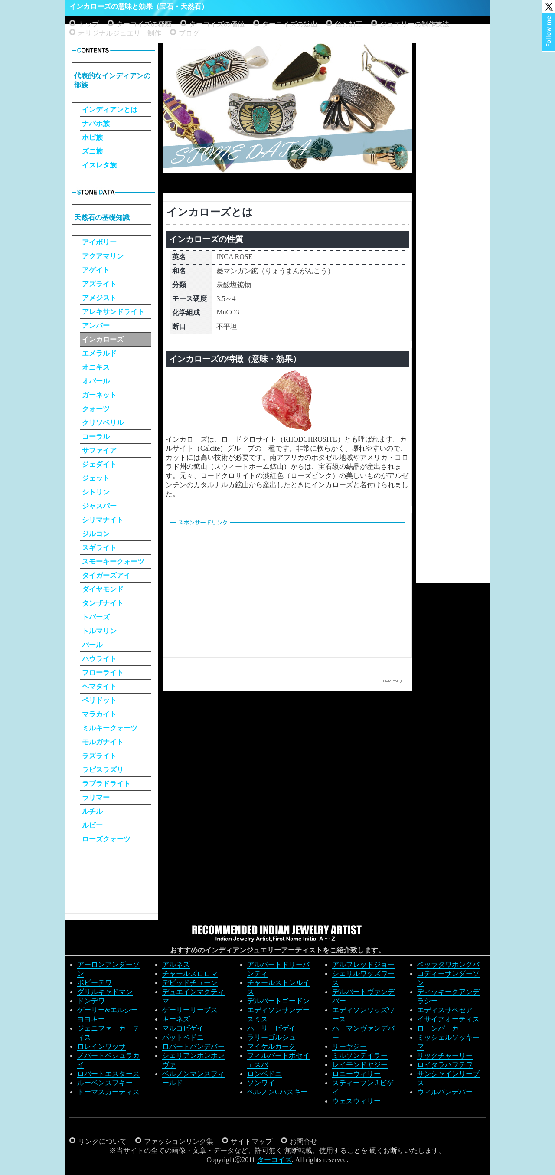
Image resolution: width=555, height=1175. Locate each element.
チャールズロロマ (190, 973)
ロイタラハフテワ (445, 1064)
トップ (88, 24)
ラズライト (99, 755)
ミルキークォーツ (109, 728)
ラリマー (96, 797)
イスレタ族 (99, 165)
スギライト (99, 547)
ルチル (92, 811)
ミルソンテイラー (360, 1055)
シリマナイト (103, 520)
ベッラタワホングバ (448, 964)
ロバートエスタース (108, 1073)
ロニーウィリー (356, 1073)
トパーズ (96, 617)
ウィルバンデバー (445, 1092)
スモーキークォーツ (113, 561)
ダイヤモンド (103, 589)
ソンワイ (261, 1083)
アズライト (99, 284)
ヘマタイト (99, 686)
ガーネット (99, 395)
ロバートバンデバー (193, 1046)
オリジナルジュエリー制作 (119, 33)
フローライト (103, 672)
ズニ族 (92, 151)
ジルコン (96, 533)
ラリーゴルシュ (271, 1037)
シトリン (96, 492)
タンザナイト (103, 603)
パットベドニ (183, 1037)
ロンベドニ (264, 1073)
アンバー (96, 325)
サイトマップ (251, 1141)
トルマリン (99, 631)
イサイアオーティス (448, 1019)
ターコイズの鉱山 (289, 24)
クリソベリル (103, 422)
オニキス (96, 367)
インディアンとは (109, 109)
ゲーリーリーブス (190, 1010)
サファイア (99, 450)
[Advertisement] (287, 181)
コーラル (96, 436)
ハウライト (99, 658)
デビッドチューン (190, 982)
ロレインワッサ (101, 1046)
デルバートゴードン (278, 1001)
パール (92, 644)
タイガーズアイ (106, 575)
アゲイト (96, 270)
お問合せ (303, 1141)
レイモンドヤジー (360, 1064)
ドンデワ (91, 1001)
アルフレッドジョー (363, 964)
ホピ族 (92, 137)
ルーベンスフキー (105, 1083)
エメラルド (99, 353)
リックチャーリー (445, 1055)
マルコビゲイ (183, 1028)
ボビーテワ (94, 982)
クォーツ (96, 408)
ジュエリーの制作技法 (414, 24)
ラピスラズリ (103, 769)
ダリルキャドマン (105, 991)
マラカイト (99, 714)
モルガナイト (103, 742)
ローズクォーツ (106, 839)
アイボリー (99, 242)
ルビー (92, 825)
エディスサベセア (445, 1010)
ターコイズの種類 (144, 24)
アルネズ (176, 964)
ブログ (189, 33)
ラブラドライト (106, 783)
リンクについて (102, 1141)
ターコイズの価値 (217, 24)
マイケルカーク (271, 1046)
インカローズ (103, 339)
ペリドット (99, 700)
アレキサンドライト (113, 311)
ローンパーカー (441, 1028)
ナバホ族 (96, 123)
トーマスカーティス (108, 1092)
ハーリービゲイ (271, 1028)
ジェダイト (99, 464)
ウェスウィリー (356, 1101)
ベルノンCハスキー (277, 1092)
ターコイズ (274, 1159)
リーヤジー (349, 1046)
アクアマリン (103, 256)
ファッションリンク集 (178, 1141)
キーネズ (176, 1019)
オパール (96, 381)
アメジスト (99, 297)
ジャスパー (99, 506)
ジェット (96, 478)
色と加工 (348, 24)
